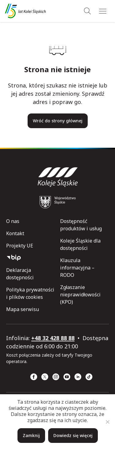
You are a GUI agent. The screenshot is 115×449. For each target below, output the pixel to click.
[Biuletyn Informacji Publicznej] (30, 258)
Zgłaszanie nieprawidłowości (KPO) (80, 294)
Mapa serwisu (22, 309)
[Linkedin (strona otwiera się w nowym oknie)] (78, 377)
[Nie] (107, 422)
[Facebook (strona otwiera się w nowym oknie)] (34, 377)
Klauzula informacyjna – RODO (77, 267)
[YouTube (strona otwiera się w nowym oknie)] (67, 377)
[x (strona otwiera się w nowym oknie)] (45, 377)
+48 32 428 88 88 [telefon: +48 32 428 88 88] (53, 338)
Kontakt (15, 233)
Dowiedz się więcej (73, 435)
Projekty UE (19, 245)
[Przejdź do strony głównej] (25, 11)
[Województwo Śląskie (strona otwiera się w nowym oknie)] (58, 202)
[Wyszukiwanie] (87, 11)
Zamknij (31, 435)
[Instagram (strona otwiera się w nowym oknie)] (56, 377)
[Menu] (102, 11)
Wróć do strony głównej (57, 121)
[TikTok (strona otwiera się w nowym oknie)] (89, 377)
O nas (12, 221)
